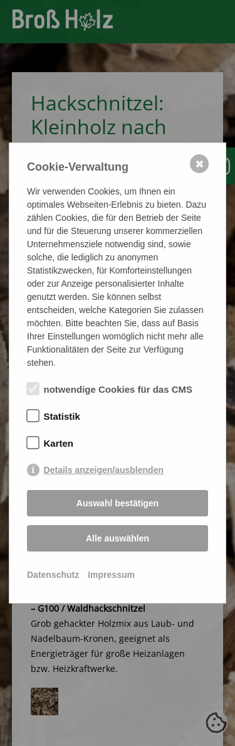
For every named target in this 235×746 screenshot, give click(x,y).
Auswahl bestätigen (117, 503)
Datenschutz (53, 575)
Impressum (111, 575)
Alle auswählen (117, 538)
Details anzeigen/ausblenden (104, 470)
